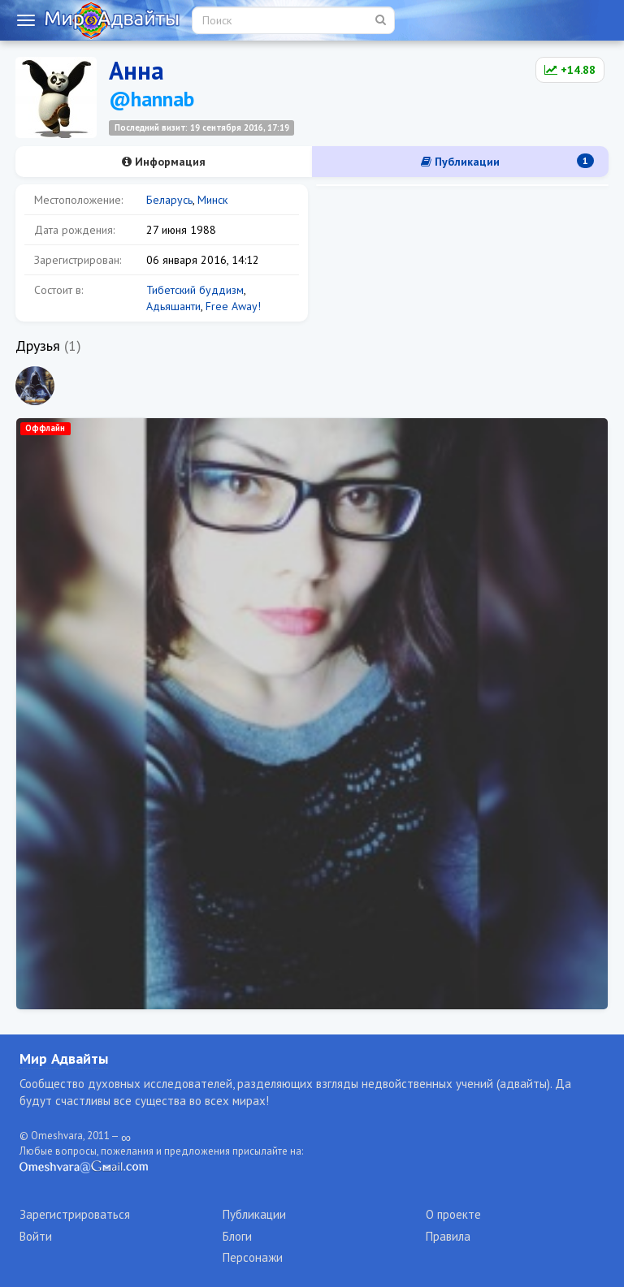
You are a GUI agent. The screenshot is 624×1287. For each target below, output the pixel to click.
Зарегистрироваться (75, 1214)
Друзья (37, 345)
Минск (212, 199)
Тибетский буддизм (195, 290)
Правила (448, 1236)
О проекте (453, 1214)
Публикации (507, 161)
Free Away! (233, 306)
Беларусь (169, 199)
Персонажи (253, 1257)
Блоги (237, 1236)
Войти (36, 1236)
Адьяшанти (173, 306)
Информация (164, 161)
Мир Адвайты (64, 1058)
